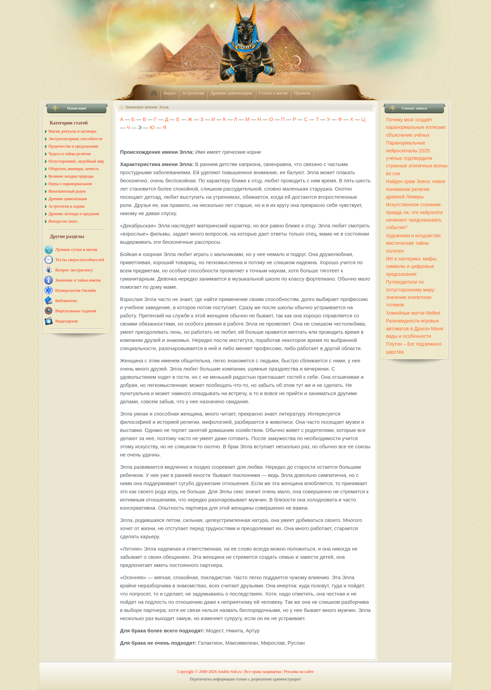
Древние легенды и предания (73, 213)
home (153, 93)
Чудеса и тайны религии (69, 153)
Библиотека (66, 300)
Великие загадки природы (71, 176)
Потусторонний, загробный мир (76, 161)
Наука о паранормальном (70, 183)
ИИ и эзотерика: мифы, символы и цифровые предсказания (411, 266)
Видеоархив (66, 321)
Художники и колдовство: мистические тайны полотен (414, 243)
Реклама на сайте (299, 671)
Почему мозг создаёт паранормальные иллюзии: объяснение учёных (416, 127)
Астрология (193, 92)
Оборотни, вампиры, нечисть (73, 168)
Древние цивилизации (231, 92)
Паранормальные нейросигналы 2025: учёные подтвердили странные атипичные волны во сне (417, 158)
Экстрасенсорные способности (75, 138)
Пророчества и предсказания (73, 146)
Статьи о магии (273, 92)
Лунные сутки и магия (76, 249)
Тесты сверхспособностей (79, 259)
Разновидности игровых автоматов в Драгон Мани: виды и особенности (415, 328)
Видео (170, 92)
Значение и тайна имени (78, 280)
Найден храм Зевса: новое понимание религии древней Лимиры (415, 189)
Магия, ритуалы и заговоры (72, 131)
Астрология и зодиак (66, 206)
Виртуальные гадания (75, 310)
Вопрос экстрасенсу (74, 269)
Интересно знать (62, 221)
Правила (302, 92)
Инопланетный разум (67, 191)
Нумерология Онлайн (75, 290)
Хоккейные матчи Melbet (413, 313)
